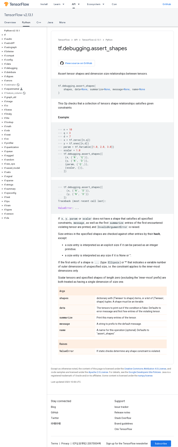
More (62, 22)
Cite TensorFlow (123, 429)
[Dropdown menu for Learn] (64, 4)
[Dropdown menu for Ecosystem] (104, 4)
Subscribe (161, 443)
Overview (10, 22)
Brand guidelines (124, 423)
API (76, 40)
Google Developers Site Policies (145, 372)
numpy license (145, 375)
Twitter (55, 418)
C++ (39, 22)
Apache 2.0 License (98, 372)
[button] (22, 35)
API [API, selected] (74, 4)
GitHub (167, 4)
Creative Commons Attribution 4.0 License (145, 368)
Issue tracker (122, 407)
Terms (54, 443)
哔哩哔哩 (56, 423)
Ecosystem (93, 4)
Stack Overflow (123, 418)
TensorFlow (64, 40)
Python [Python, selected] (26, 22)
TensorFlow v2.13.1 (18, 15)
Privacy (65, 443)
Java (50, 22)
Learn (57, 4)
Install (44, 4)
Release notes (122, 412)
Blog (53, 407)
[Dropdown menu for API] (80, 4)
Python (109, 40)
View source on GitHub (76, 63)
